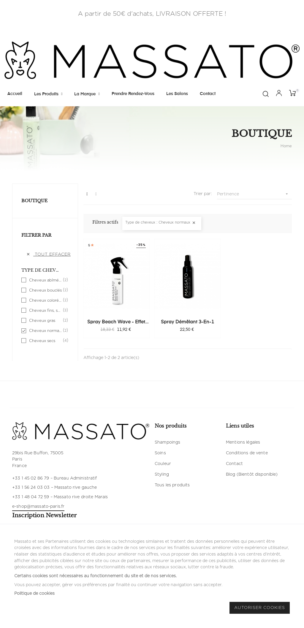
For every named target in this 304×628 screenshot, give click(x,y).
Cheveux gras (45, 320)
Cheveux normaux (45, 330)
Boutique (34, 200)
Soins (160, 453)
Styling (162, 474)
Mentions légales (243, 442)
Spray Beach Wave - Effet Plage (116, 322)
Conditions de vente (247, 453)
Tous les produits (172, 485)
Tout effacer (48, 254)
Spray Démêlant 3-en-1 (187, 322)
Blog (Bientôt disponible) (252, 474)
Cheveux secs (45, 341)
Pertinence (254, 194)
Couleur (163, 464)
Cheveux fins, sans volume (45, 310)
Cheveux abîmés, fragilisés (45, 280)
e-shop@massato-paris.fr (38, 506)
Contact (234, 464)
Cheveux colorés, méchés (45, 300)
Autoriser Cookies (259, 608)
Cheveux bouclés (45, 290)
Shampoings (167, 442)
